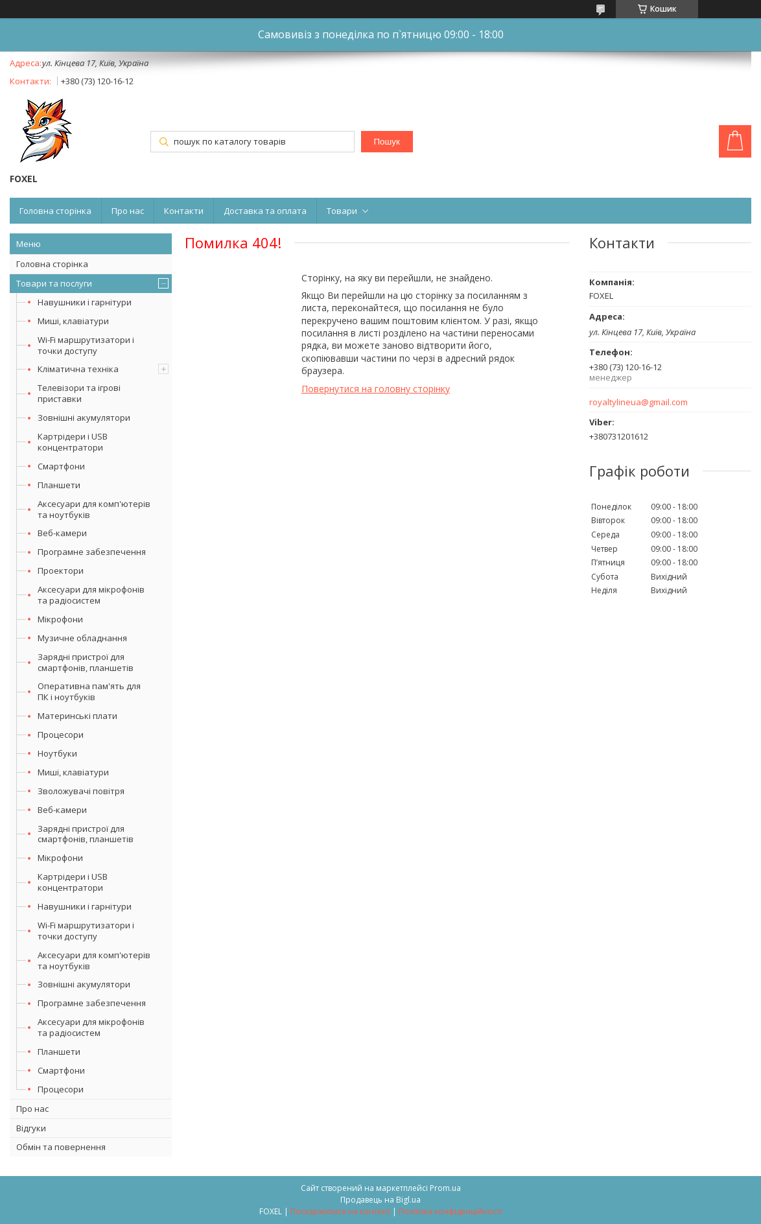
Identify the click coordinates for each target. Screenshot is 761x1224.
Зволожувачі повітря (81, 791)
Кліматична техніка (78, 369)
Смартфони (61, 466)
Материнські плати (77, 716)
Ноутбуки (57, 753)
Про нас (127, 211)
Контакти (184, 211)
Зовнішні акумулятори (84, 417)
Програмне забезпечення (92, 552)
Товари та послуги (54, 283)
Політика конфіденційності (450, 1211)
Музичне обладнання (82, 638)
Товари (342, 211)
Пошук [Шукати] (387, 142)
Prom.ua (445, 1188)
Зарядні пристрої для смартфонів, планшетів (86, 662)
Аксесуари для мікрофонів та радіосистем (91, 594)
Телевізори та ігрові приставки (79, 393)
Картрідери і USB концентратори (73, 441)
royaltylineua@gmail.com (638, 402)
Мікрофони (60, 619)
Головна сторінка (55, 211)
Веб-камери (62, 533)
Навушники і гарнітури (85, 302)
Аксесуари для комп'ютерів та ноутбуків (94, 509)
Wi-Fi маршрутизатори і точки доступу (86, 345)
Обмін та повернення (61, 1147)
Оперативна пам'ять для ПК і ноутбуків (89, 691)
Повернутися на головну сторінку (375, 389)
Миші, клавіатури (73, 321)
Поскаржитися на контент (340, 1211)
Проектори (61, 570)
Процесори (61, 734)
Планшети (59, 485)
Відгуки (31, 1128)
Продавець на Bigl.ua (380, 1199)
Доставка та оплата (265, 211)
